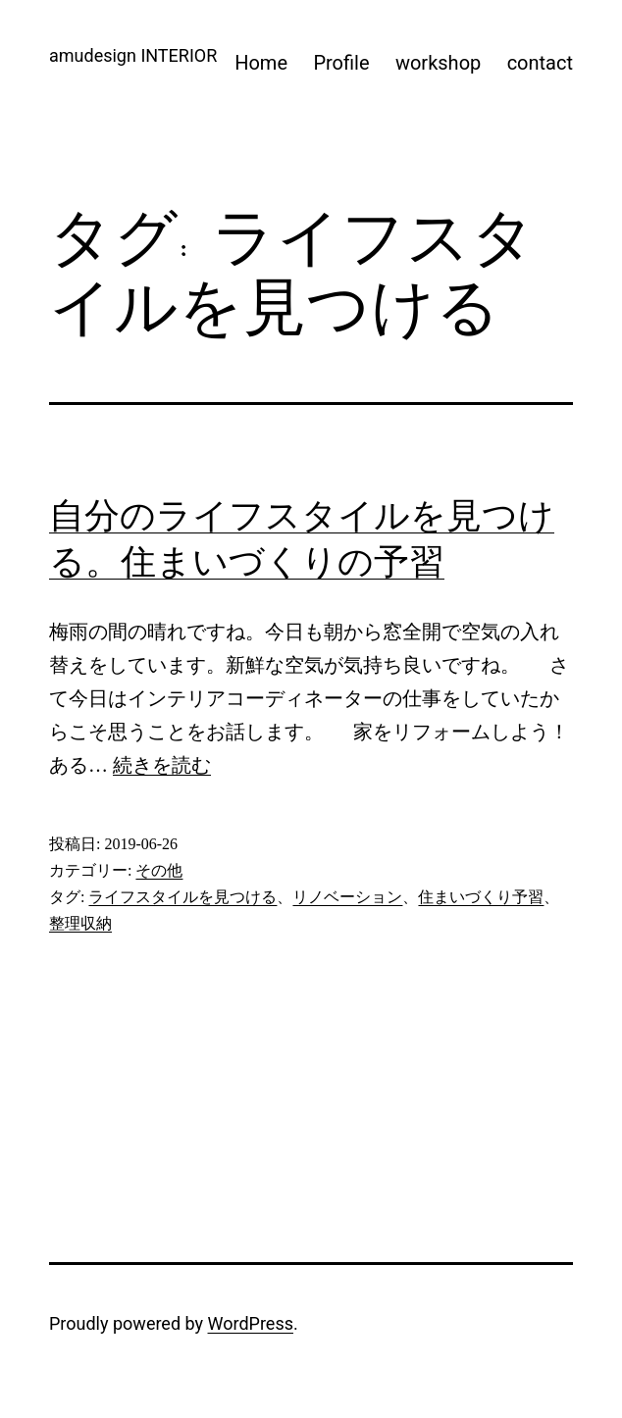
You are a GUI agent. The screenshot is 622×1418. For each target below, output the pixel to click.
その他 (158, 870)
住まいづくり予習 (481, 896)
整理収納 (80, 923)
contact (540, 63)
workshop (438, 63)
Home (260, 63)
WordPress (250, 1323)
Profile (341, 63)
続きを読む (162, 765)
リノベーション (347, 896)
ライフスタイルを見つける (182, 896)
